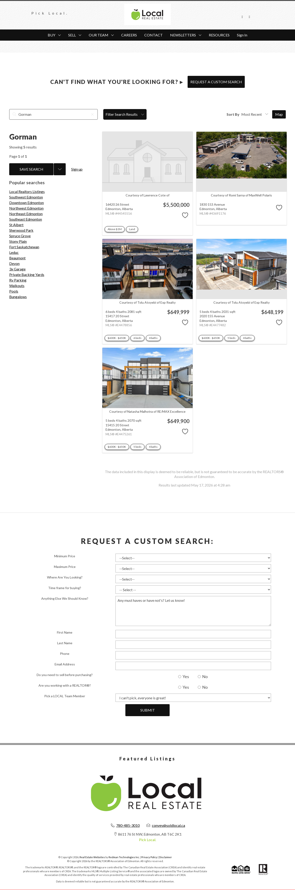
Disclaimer (165, 857)
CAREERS (129, 35)
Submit (147, 710)
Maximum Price (65, 567)
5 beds (231, 338)
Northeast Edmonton (26, 213)
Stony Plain (18, 241)
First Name (64, 632)
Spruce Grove (20, 236)
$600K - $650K (117, 338)
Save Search (31, 169)
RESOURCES (219, 35)
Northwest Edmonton (26, 208)
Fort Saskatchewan (24, 247)
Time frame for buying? (64, 588)
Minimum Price (64, 556)
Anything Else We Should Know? (64, 598)
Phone (64, 654)
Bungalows (18, 296)
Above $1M (115, 229)
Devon (14, 263)
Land (132, 229)
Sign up (77, 169)
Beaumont (17, 258)
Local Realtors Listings (27, 191)
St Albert (16, 224)
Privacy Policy (149, 857)
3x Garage (17, 269)
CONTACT (153, 35)
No (203, 676)
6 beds (137, 338)
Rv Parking (18, 280)
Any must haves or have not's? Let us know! (193, 611)
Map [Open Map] (279, 114)
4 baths (153, 338)
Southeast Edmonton (25, 219)
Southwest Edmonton (26, 197)
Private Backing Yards (26, 274)
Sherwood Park (21, 230)
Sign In (242, 35)
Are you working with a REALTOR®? (64, 685)
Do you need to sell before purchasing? (65, 675)
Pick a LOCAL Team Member (64, 696)
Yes (183, 676)
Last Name (64, 643)
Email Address (65, 664)
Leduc (14, 252)
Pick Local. (147, 839)
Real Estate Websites (92, 857)
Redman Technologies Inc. (124, 857)
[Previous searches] (60, 169)
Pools (13, 291)
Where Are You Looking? (65, 577)
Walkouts (16, 285)
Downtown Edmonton (26, 202)
